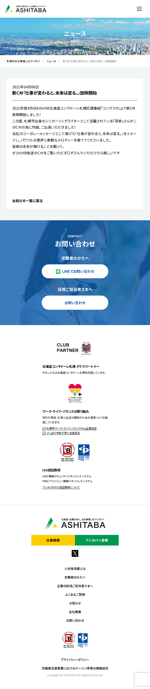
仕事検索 (53, 540)
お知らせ (75, 603)
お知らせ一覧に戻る (27, 200)
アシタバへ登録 (97, 540)
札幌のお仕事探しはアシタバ (22, 61)
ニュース (50, 61)
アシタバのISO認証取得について (61, 487)
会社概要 (75, 612)
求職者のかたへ (75, 577)
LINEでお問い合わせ (78, 271)
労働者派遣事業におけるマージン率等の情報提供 (75, 668)
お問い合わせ (75, 302)
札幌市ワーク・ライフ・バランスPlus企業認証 (69, 428)
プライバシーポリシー (75, 659)
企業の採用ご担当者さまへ (75, 586)
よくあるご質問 (75, 594)
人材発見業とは (75, 568)
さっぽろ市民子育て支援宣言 (61, 433)
